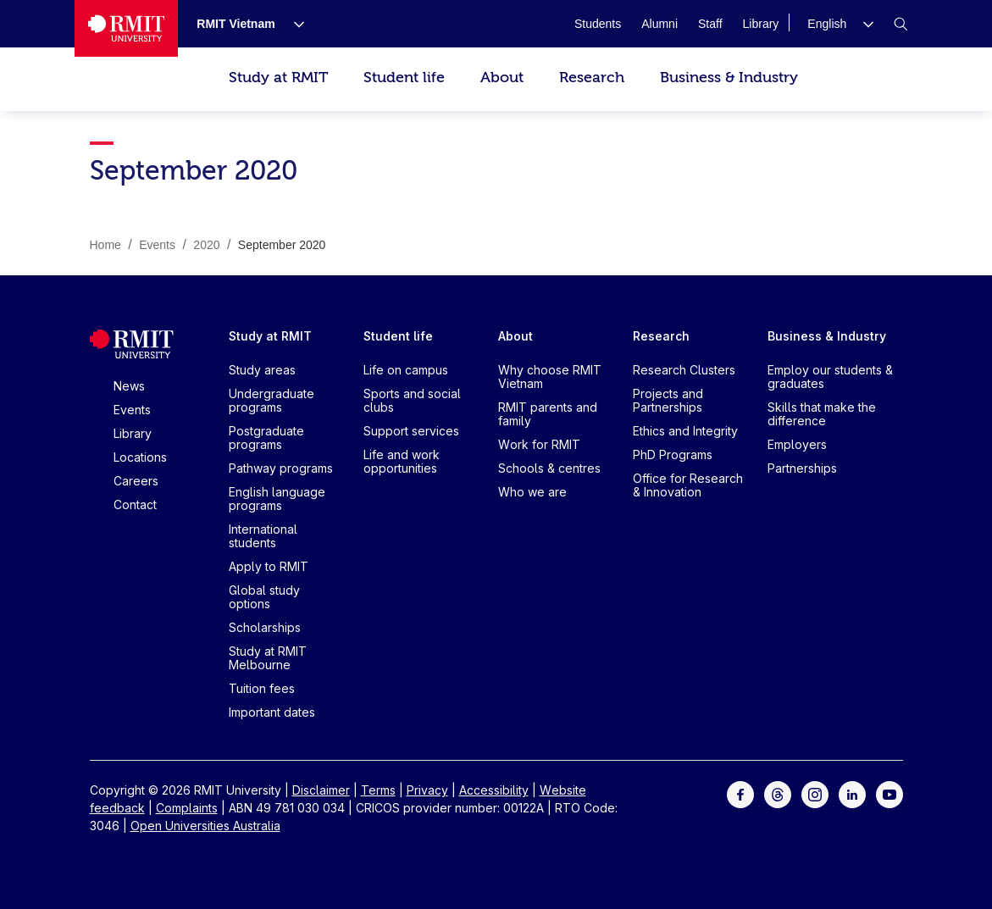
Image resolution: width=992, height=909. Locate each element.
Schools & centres (549, 468)
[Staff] (710, 23)
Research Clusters (684, 370)
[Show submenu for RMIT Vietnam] (292, 24)
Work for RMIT (539, 444)
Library (133, 433)
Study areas (262, 370)
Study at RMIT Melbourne (268, 658)
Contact (135, 504)
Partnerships (802, 468)
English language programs (277, 499)
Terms (378, 790)
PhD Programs (672, 454)
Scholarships (265, 627)
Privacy (427, 790)
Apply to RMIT (268, 566)
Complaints (187, 808)
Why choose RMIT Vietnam (549, 377)
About (502, 77)
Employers (797, 444)
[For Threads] (777, 793)
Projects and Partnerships (668, 400)
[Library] (761, 23)
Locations (140, 457)
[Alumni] (659, 23)
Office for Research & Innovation (688, 485)
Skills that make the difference (822, 414)
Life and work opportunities (401, 461)
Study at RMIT (278, 77)
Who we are (532, 492)
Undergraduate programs (271, 400)
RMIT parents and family (547, 414)
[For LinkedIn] (852, 793)
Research (591, 77)
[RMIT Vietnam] (235, 23)
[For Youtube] (889, 793)
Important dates (272, 712)
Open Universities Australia (205, 825)
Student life (404, 77)
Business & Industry (729, 77)
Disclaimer (321, 790)
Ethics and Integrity (685, 431)
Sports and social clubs (412, 400)
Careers (136, 481)
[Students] (598, 23)
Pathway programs (281, 468)
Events (132, 409)
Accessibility (494, 790)
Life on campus (405, 370)
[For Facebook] (740, 793)
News (129, 386)
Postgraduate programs (266, 438)
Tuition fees (262, 688)
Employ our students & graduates (830, 377)
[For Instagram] (815, 793)
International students (263, 536)
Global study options (264, 597)
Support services (411, 431)
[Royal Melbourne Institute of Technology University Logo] (126, 28)
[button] (840, 23)
